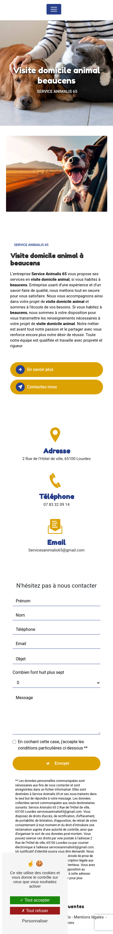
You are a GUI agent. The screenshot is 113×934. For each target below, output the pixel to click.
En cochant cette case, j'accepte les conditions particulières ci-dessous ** (53, 738)
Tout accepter (35, 900)
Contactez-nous (36, 387)
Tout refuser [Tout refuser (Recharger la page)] (35, 910)
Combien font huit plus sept (38, 666)
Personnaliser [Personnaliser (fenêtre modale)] (35, 921)
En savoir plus (34, 369)
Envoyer (62, 756)
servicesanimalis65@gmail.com (56, 544)
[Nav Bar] (54, 9)
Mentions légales (89, 917)
